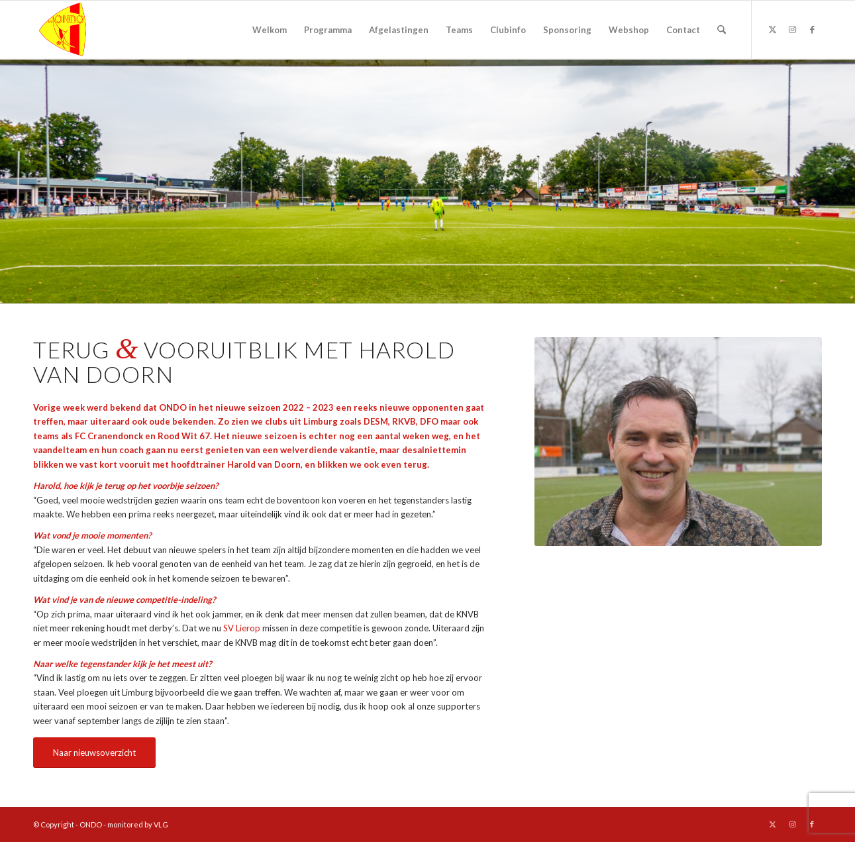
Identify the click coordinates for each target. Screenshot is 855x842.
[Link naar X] (772, 29)
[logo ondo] (96, 30)
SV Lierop (241, 628)
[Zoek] (721, 30)
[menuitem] (269, 30)
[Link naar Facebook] (812, 29)
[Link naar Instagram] (792, 29)
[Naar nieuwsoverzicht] (94, 752)
